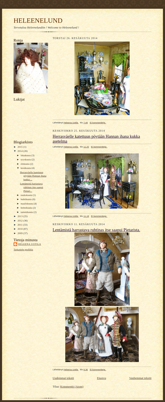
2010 (20, 228)
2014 (20, 151)
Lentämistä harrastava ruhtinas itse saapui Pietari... (31, 187)
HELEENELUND (38, 20)
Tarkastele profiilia (23, 249)
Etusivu (101, 378)
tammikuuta (27, 212)
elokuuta (25, 163)
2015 (20, 146)
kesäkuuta (26, 168)
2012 (20, 220)
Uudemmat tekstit (63, 378)
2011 (20, 224)
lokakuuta (26, 155)
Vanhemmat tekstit (140, 378)
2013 (20, 216)
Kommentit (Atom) (71, 386)
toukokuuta (27, 195)
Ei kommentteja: (98, 122)
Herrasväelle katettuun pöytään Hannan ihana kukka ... (33, 176)
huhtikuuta (26, 199)
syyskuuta (26, 159)
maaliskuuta (27, 203)
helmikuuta (27, 207)
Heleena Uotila (29, 244)
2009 (20, 233)
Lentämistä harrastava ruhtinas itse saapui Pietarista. (96, 230)
